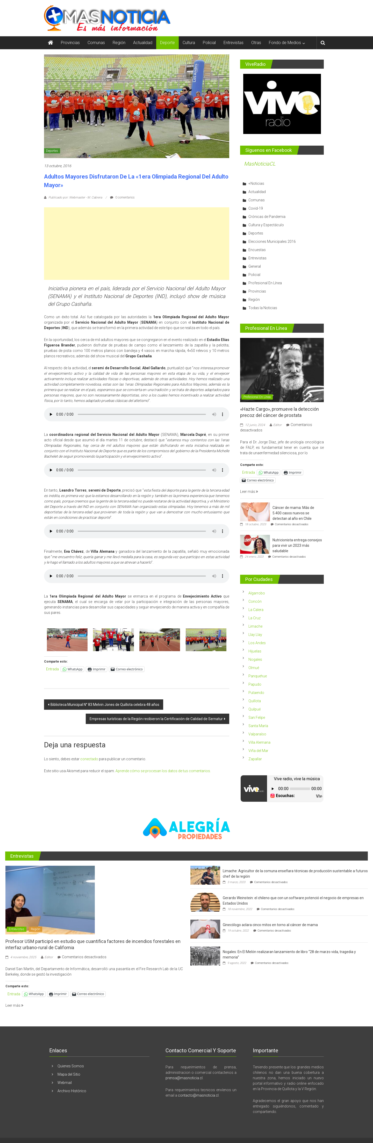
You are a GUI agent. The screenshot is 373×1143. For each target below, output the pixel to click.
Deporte (167, 42)
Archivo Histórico (72, 1091)
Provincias (70, 42)
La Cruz (254, 618)
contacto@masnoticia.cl (198, 1095)
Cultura (189, 42)
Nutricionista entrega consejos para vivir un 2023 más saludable (297, 545)
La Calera (255, 610)
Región (119, 42)
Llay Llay (255, 635)
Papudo (254, 684)
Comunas (96, 42)
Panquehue (257, 676)
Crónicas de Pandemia (266, 217)
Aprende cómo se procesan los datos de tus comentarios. (163, 771)
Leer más (249, 491)
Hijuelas (254, 651)
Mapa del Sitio (69, 1074)
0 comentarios (122, 197)
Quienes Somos (71, 1066)
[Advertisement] (136, 243)
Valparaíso (257, 734)
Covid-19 (255, 208)
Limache (255, 626)
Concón (255, 601)
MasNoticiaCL (260, 164)
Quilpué (254, 709)
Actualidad (142, 42)
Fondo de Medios (285, 42)
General (254, 266)
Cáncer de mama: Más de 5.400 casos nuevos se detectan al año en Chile (293, 513)
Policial (209, 42)
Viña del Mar (258, 751)
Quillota (254, 701)
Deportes (52, 151)
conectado (89, 759)
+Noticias (256, 183)
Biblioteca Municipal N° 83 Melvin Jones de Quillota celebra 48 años (105, 704)
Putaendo (256, 693)
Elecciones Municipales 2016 (272, 241)
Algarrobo (256, 593)
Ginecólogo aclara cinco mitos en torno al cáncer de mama (270, 925)
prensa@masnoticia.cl (184, 1078)
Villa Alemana (259, 742)
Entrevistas (233, 42)
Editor (277, 425)
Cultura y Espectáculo (266, 225)
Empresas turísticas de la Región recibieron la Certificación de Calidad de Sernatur (156, 719)
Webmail (65, 1083)
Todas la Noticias (262, 308)
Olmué (253, 668)
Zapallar (255, 759)
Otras (256, 42)
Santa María (258, 726)
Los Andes (257, 643)
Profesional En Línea (265, 283)
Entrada (52, 669)
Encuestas (257, 250)
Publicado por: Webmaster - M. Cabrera (75, 197)
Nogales (255, 659)
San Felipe (256, 717)
